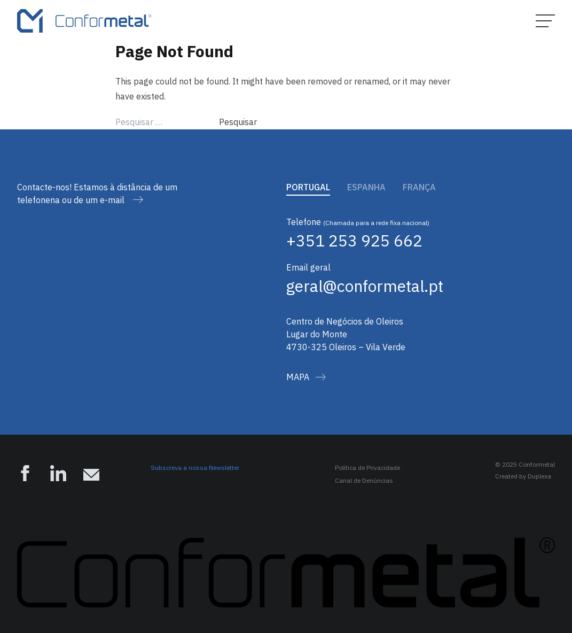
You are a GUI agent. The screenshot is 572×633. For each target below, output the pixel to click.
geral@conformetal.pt (364, 285)
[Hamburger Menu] (545, 20)
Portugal (308, 187)
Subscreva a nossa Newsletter (195, 468)
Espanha (366, 187)
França (419, 187)
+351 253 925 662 (354, 240)
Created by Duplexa (523, 476)
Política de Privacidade (367, 468)
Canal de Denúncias (364, 480)
